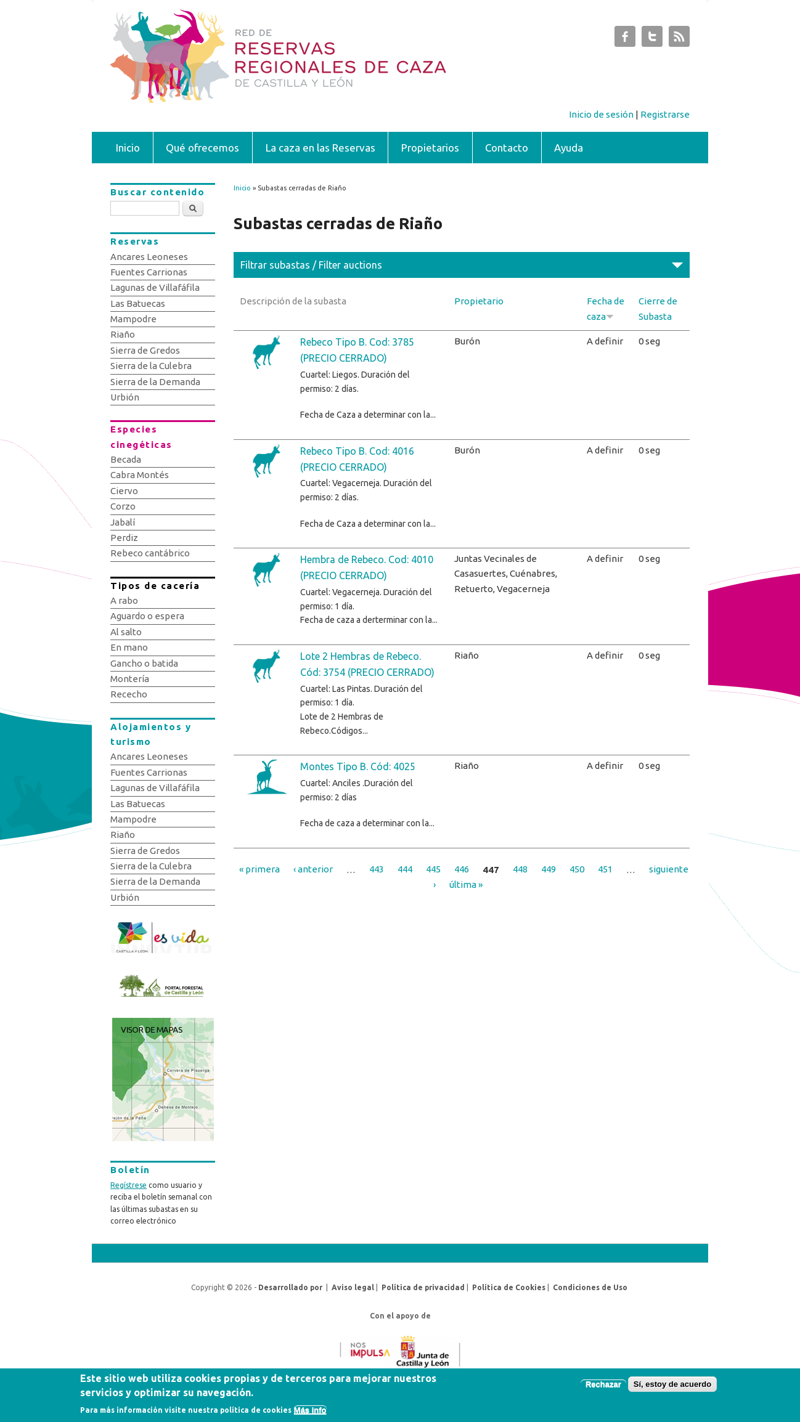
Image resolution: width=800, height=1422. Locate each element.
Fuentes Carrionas (148, 272)
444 (405, 869)
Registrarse (665, 114)
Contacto (506, 147)
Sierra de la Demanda (155, 381)
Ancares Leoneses (149, 256)
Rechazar (603, 1384)
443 (376, 869)
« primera (259, 869)
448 (520, 869)
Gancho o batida (144, 663)
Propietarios (430, 147)
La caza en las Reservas (320, 147)
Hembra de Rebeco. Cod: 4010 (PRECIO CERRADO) (366, 567)
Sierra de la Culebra (151, 365)
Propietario (479, 301)
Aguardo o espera (147, 616)
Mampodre (133, 319)
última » (466, 884)
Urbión (124, 397)
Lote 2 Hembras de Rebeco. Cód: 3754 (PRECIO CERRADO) (367, 664)
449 (548, 869)
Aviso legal (353, 1287)
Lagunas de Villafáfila (155, 287)
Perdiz (124, 537)
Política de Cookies (508, 1287)
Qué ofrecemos (202, 147)
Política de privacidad (423, 1287)
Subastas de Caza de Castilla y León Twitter (652, 39)
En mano (129, 647)
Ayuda (568, 147)
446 (461, 869)
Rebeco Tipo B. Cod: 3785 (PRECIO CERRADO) (357, 350)
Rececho (128, 694)
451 (605, 869)
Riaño (122, 334)
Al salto (126, 632)
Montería (129, 678)
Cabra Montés (139, 474)
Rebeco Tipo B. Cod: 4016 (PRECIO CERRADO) (357, 459)
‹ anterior (313, 869)
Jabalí (122, 522)
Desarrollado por (290, 1287)
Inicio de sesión (601, 114)
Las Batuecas (137, 303)
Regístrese (128, 1185)
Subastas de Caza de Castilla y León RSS (679, 39)
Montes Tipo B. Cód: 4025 (357, 766)
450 (576, 869)
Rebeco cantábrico (150, 553)
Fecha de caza (605, 308)
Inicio (128, 147)
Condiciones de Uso (590, 1287)
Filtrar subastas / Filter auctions (311, 264)
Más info (310, 1410)
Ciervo (124, 491)
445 (433, 869)
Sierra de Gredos (145, 350)
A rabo (124, 600)
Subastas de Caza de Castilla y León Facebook (624, 39)
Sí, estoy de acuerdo (672, 1384)
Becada (125, 459)
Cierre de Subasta (658, 308)
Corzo (123, 506)
